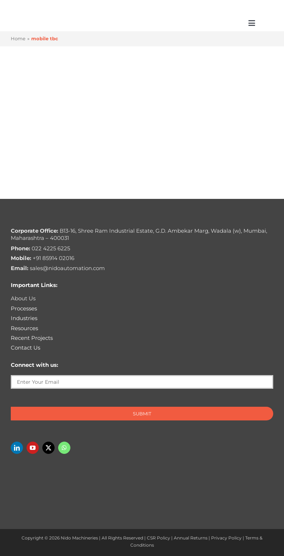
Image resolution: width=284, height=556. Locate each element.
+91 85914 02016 (42, 258)
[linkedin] (17, 448)
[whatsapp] (64, 448)
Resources (24, 328)
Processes (24, 308)
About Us (23, 298)
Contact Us (25, 347)
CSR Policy (158, 538)
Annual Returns (191, 538)
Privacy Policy (226, 538)
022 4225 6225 (40, 248)
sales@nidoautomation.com (58, 268)
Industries (24, 318)
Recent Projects (32, 337)
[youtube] (33, 448)
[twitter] (48, 448)
